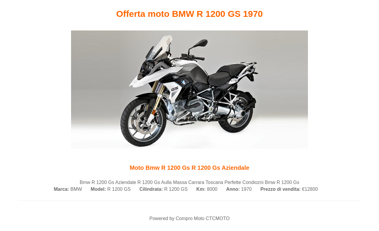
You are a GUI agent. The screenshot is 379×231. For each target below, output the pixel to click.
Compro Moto (190, 218)
